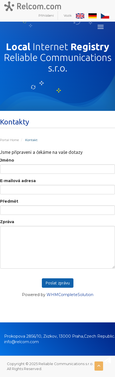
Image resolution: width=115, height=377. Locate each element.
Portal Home (9, 140)
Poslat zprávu (57, 283)
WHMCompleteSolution (70, 294)
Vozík (68, 15)
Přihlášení (46, 15)
